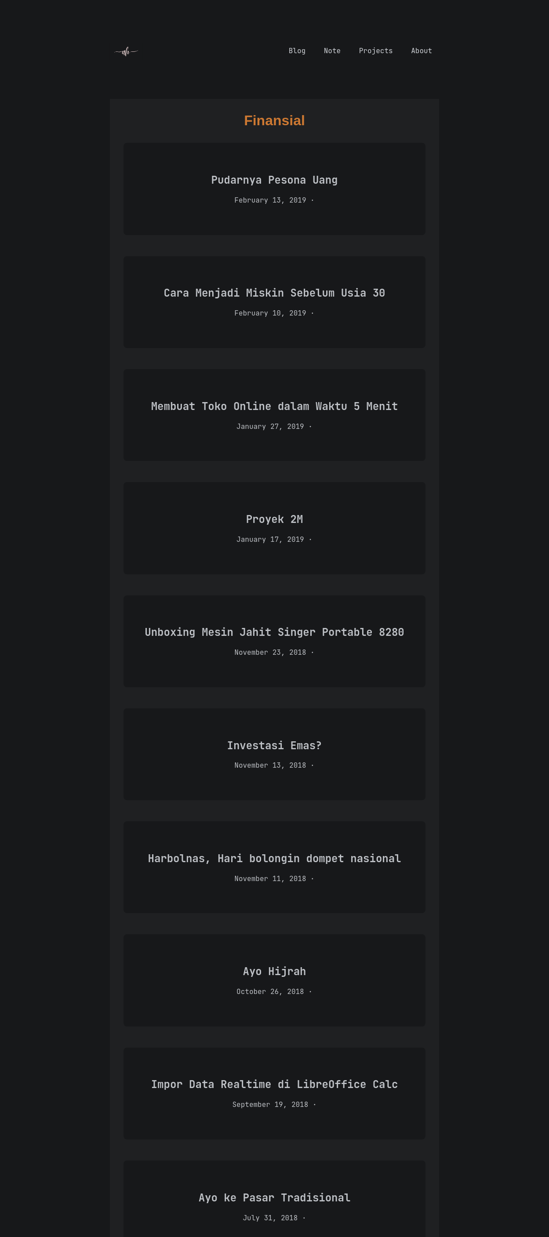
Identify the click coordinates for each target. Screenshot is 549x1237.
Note (334, 50)
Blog (299, 50)
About (421, 50)
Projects (378, 50)
